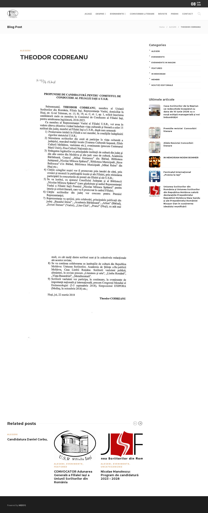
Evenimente (117, 14)
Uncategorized (111, 467)
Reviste (162, 14)
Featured (60, 467)
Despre (100, 14)
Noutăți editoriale (162, 85)
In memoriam (158, 74)
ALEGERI (172, 27)
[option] (28, 436)
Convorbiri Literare (142, 14)
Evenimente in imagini (163, 62)
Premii (174, 14)
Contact (187, 14)
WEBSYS (22, 505)
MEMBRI (155, 79)
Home (162, 27)
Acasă (88, 14)
